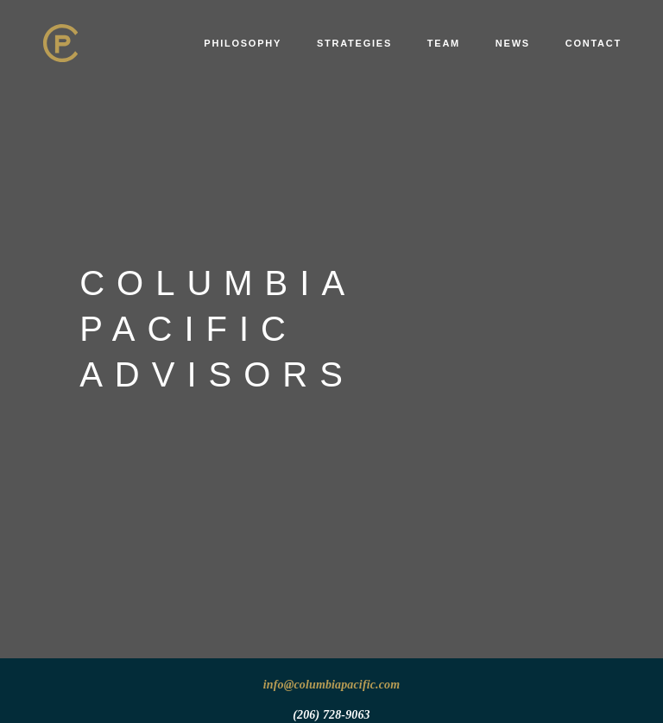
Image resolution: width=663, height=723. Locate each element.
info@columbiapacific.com (332, 684)
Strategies (354, 43)
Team (443, 43)
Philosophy (242, 43)
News (513, 43)
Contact (593, 43)
